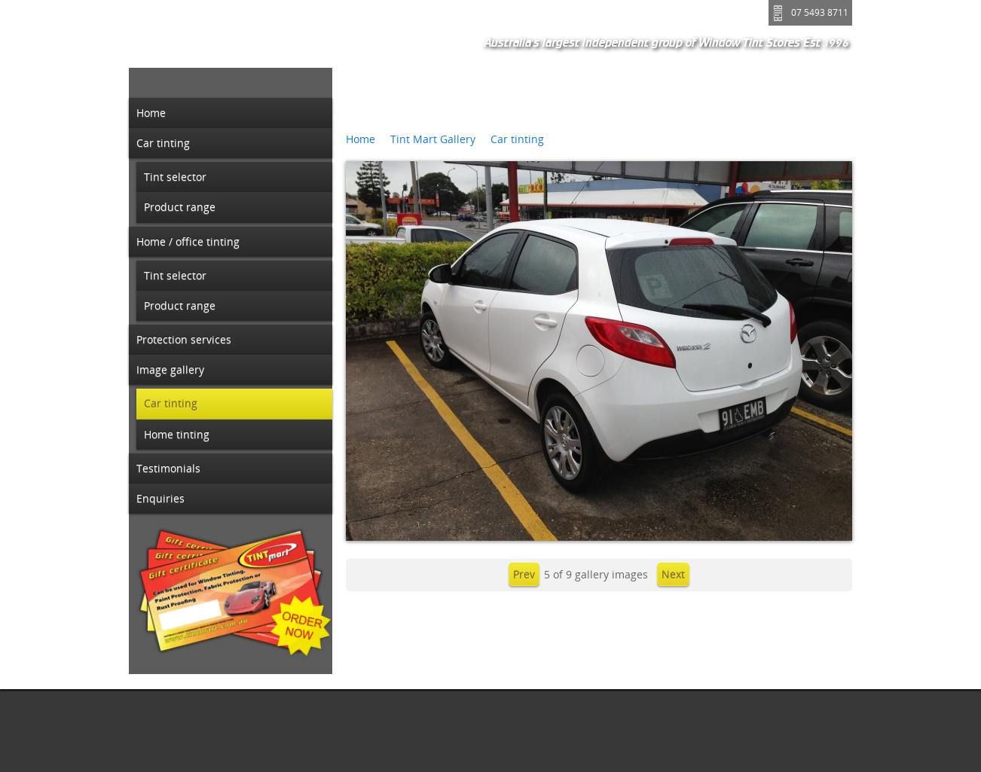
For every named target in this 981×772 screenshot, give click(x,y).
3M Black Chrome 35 (423, 113)
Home (360, 139)
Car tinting (517, 139)
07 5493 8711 (819, 12)
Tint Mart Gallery (432, 139)
